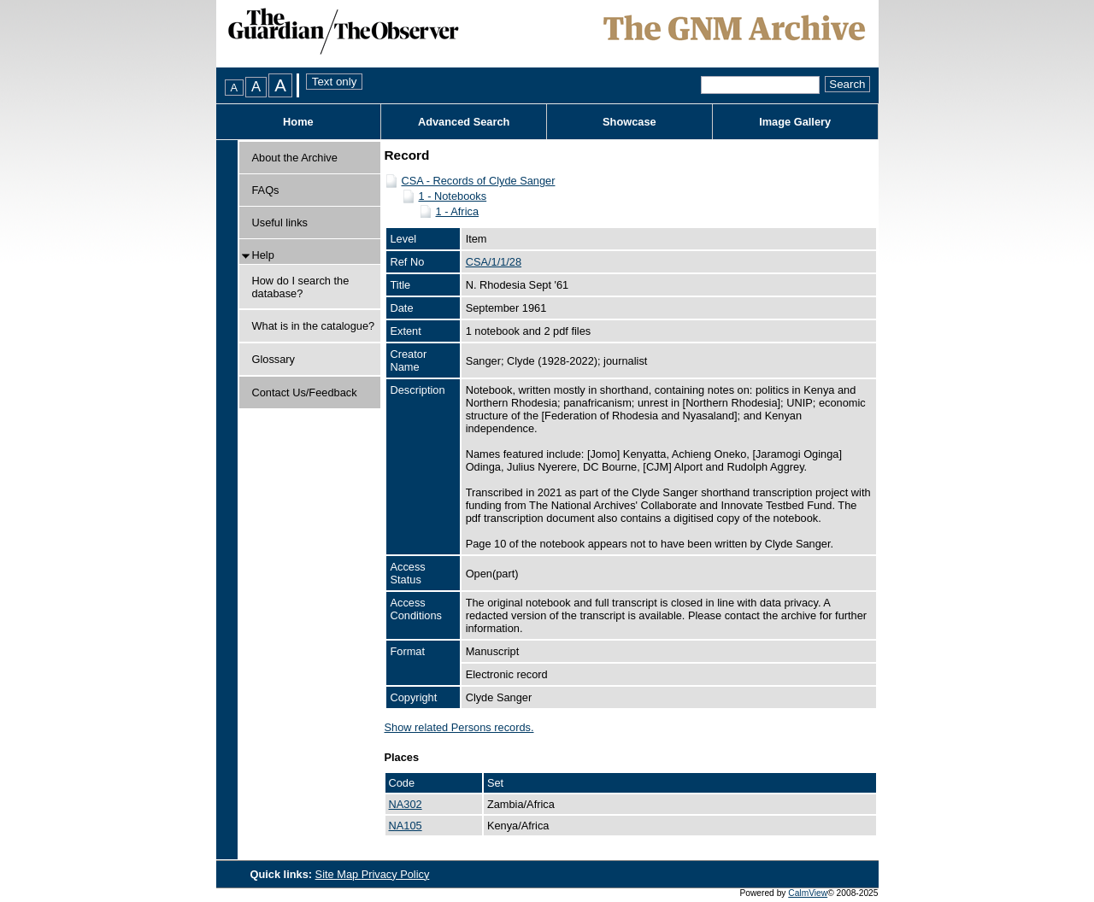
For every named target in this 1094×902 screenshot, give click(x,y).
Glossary (274, 359)
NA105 (405, 825)
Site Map (338, 874)
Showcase (629, 121)
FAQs (265, 190)
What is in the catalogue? (313, 325)
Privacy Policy (396, 874)
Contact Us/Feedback (304, 392)
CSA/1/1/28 (493, 261)
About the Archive (295, 157)
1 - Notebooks (453, 196)
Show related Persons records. (459, 727)
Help (263, 255)
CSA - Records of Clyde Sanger (479, 180)
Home (298, 121)
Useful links (280, 222)
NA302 (405, 804)
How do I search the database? (301, 287)
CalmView (807, 893)
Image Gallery (795, 121)
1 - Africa (457, 211)
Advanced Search (463, 121)
